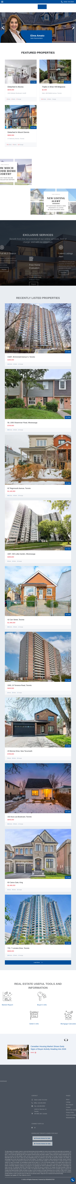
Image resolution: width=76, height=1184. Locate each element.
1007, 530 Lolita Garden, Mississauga (21, 554)
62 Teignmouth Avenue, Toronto (19, 488)
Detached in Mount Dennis (18, 132)
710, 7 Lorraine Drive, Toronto (18, 948)
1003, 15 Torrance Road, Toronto (19, 685)
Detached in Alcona (15, 87)
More (33, 1052)
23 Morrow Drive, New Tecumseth (19, 751)
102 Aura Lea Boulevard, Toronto (19, 817)
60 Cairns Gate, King (15, 882)
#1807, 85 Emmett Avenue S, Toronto (21, 357)
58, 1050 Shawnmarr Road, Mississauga (22, 423)
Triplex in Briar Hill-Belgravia (53, 87)
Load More (38, 962)
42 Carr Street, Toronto (15, 620)
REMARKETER (50, 1179)
